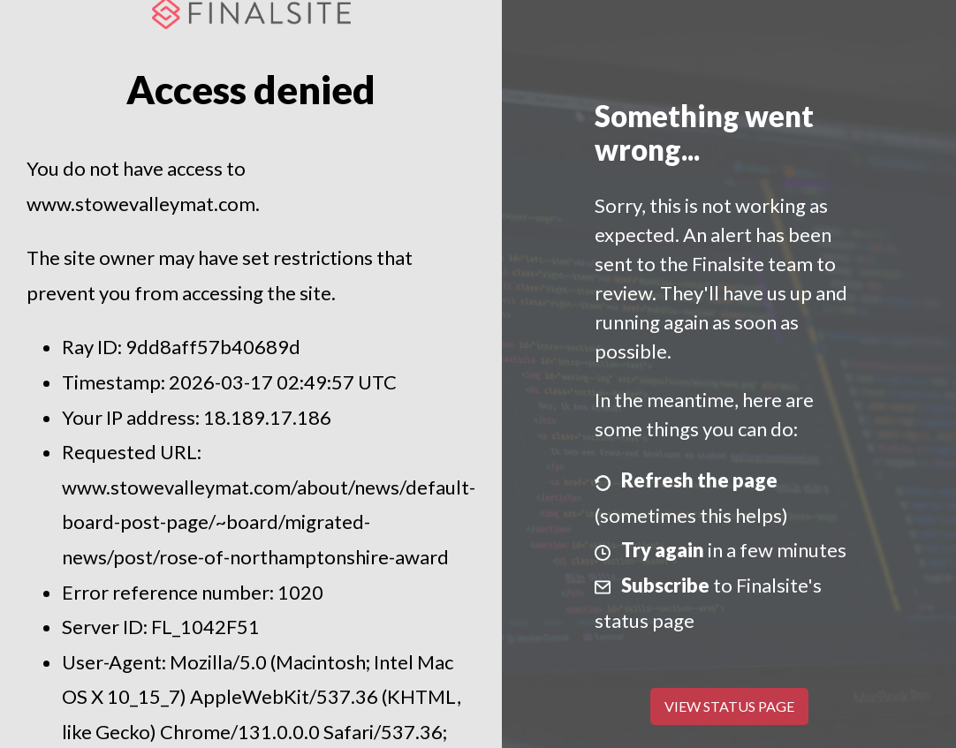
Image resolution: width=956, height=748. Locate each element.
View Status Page (729, 706)
